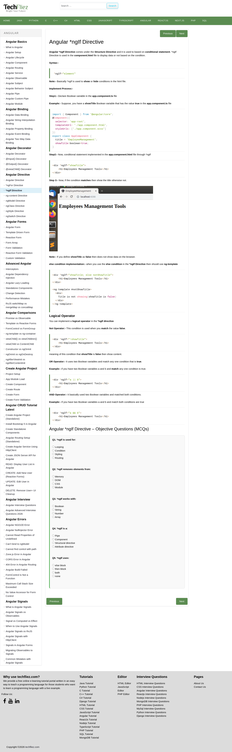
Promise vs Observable (18, 318)
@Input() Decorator (16, 158)
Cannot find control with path (21, 549)
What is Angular (14, 47)
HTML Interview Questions (151, 683)
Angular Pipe (13, 93)
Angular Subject (14, 83)
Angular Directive (15, 180)
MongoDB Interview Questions (153, 701)
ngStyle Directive (15, 211)
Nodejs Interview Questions (151, 697)
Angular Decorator (15, 153)
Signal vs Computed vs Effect (21, 621)
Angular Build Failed (16, 569)
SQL (204, 20)
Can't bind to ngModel (17, 544)
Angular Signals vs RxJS (19, 631)
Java (19, 20)
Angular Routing (14, 67)
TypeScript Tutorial (89, 726)
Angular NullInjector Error (19, 530)
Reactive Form (14, 237)
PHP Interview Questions (150, 705)
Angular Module (14, 103)
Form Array (12, 242)
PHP (193, 20)
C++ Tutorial (86, 694)
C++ (55, 20)
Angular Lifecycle (15, 57)
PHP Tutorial (86, 730)
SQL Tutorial (86, 734)
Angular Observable (16, 78)
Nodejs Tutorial (87, 723)
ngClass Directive (15, 205)
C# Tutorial (85, 697)
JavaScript (105, 20)
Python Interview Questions (151, 712)
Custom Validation (15, 258)
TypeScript (126, 20)
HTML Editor (124, 683)
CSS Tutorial (86, 708)
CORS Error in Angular (18, 559)
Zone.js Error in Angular (18, 554)
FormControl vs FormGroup (20, 328)
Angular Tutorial (87, 715)
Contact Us (200, 686)
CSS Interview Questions (150, 686)
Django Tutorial (87, 701)
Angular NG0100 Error (18, 525)
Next (181, 33)
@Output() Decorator (17, 164)
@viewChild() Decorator (18, 169)
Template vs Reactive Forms (21, 323)
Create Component (16, 384)
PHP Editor (124, 694)
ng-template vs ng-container (21, 333)
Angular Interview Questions (21, 505)
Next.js (179, 20)
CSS (89, 20)
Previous (168, 33)
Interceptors (12, 269)
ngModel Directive (15, 200)
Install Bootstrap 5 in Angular (21, 423)
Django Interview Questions (151, 715)
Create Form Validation (18, 399)
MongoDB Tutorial (89, 737)
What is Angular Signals (18, 607)
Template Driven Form (18, 232)
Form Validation (14, 247)
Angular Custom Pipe (17, 98)
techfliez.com (32, 747)
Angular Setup (13, 52)
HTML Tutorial (87, 705)
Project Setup (13, 374)
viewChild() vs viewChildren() (21, 338)
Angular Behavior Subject (19, 88)
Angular (145, 20)
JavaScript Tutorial (89, 712)
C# (65, 20)
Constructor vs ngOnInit (18, 349)
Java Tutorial (86, 683)
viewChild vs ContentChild (20, 344)
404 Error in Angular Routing (21, 564)
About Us (199, 683)
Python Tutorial (87, 686)
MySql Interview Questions (151, 708)
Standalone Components (19, 288)
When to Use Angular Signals (21, 626)
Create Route (13, 389)
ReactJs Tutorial (88, 719)
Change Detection (15, 293)
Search (112, 5)
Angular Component (16, 62)
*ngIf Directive (14, 190)
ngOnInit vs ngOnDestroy (19, 354)
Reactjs (163, 20)
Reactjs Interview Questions (152, 694)
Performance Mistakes (18, 298)
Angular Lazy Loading (17, 282)
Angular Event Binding (18, 133)
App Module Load (15, 379)
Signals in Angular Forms (19, 645)
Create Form (12, 394)
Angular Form (13, 227)
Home (6, 20)
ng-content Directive (16, 195)
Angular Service (14, 73)
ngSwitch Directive (16, 216)
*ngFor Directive (14, 185)
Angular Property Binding (19, 128)
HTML (77, 20)
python (34, 20)
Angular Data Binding (17, 114)
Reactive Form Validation (19, 253)
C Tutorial (84, 690)
